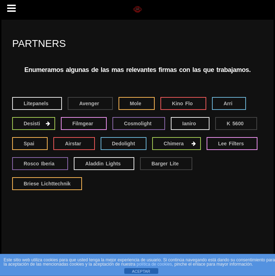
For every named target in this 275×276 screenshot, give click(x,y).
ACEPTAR (141, 271)
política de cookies (154, 264)
